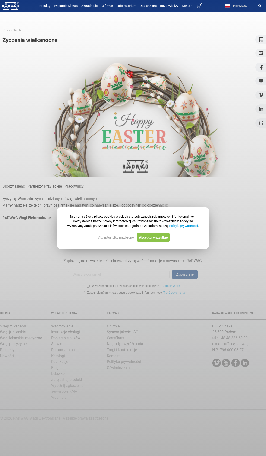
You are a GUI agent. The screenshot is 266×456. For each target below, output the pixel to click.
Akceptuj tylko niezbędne (116, 237)
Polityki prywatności (183, 226)
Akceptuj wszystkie (153, 237)
